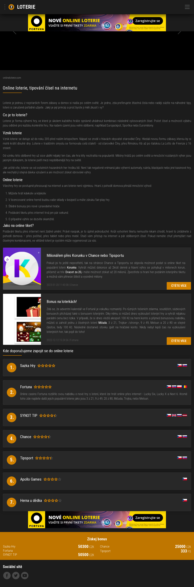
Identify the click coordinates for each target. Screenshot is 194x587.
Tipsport (105, 551)
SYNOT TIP (10, 554)
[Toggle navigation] (187, 7)
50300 (86, 547)
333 (186, 551)
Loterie (22, 7)
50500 (86, 555)
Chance (105, 546)
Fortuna (8, 550)
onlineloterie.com (12, 77)
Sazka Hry (9, 546)
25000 (183, 547)
